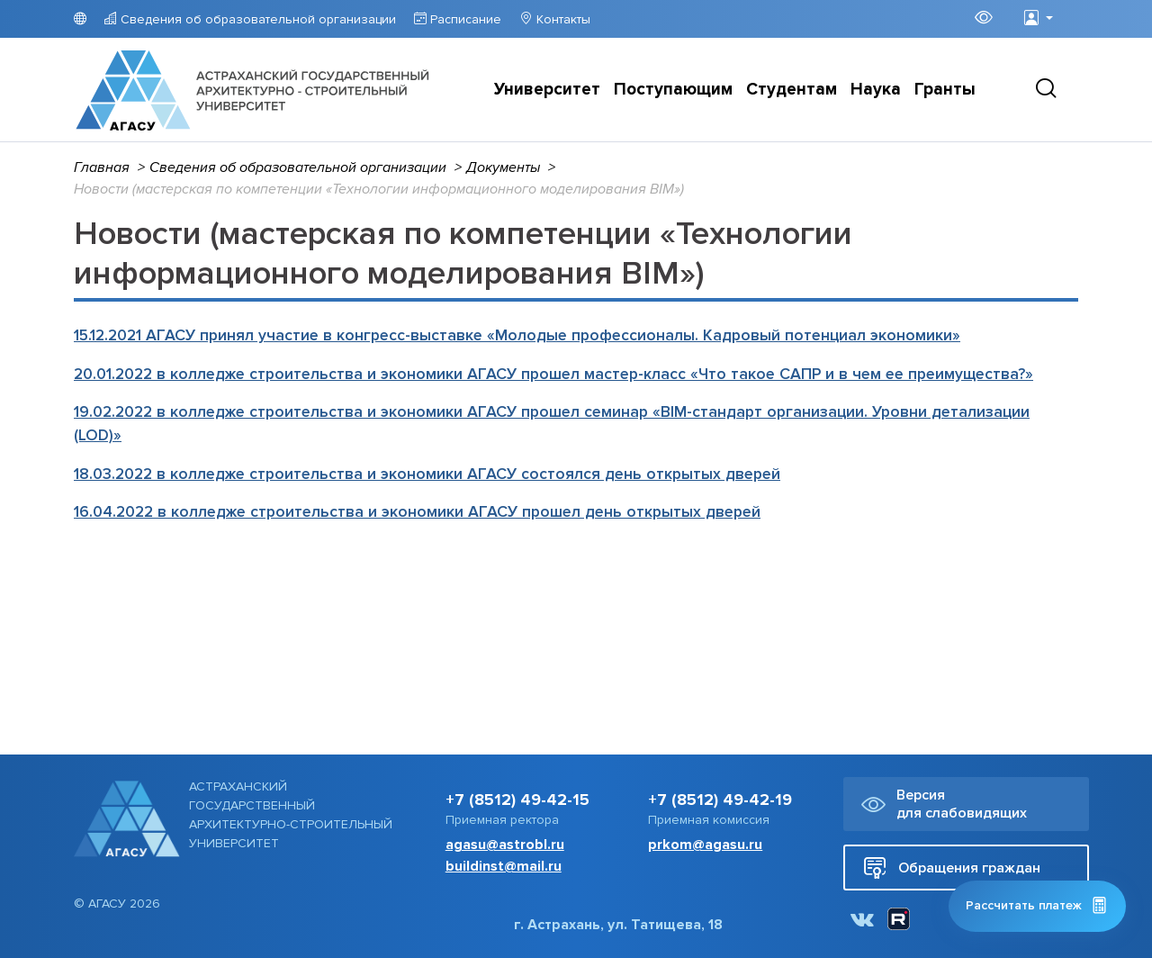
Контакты (561, 19)
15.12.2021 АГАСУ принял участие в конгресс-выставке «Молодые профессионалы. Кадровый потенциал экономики (517, 335)
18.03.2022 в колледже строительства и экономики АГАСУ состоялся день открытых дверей (427, 474)
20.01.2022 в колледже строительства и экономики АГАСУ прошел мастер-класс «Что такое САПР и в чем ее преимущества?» (553, 374)
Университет (547, 89)
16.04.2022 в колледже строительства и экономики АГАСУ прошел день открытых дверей (417, 511)
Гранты (945, 89)
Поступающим (673, 89)
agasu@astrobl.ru (505, 845)
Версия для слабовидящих (944, 804)
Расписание (464, 19)
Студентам (791, 89)
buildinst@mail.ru (504, 866)
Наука (875, 89)
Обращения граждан (951, 867)
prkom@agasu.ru (705, 845)
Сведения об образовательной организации (256, 19)
